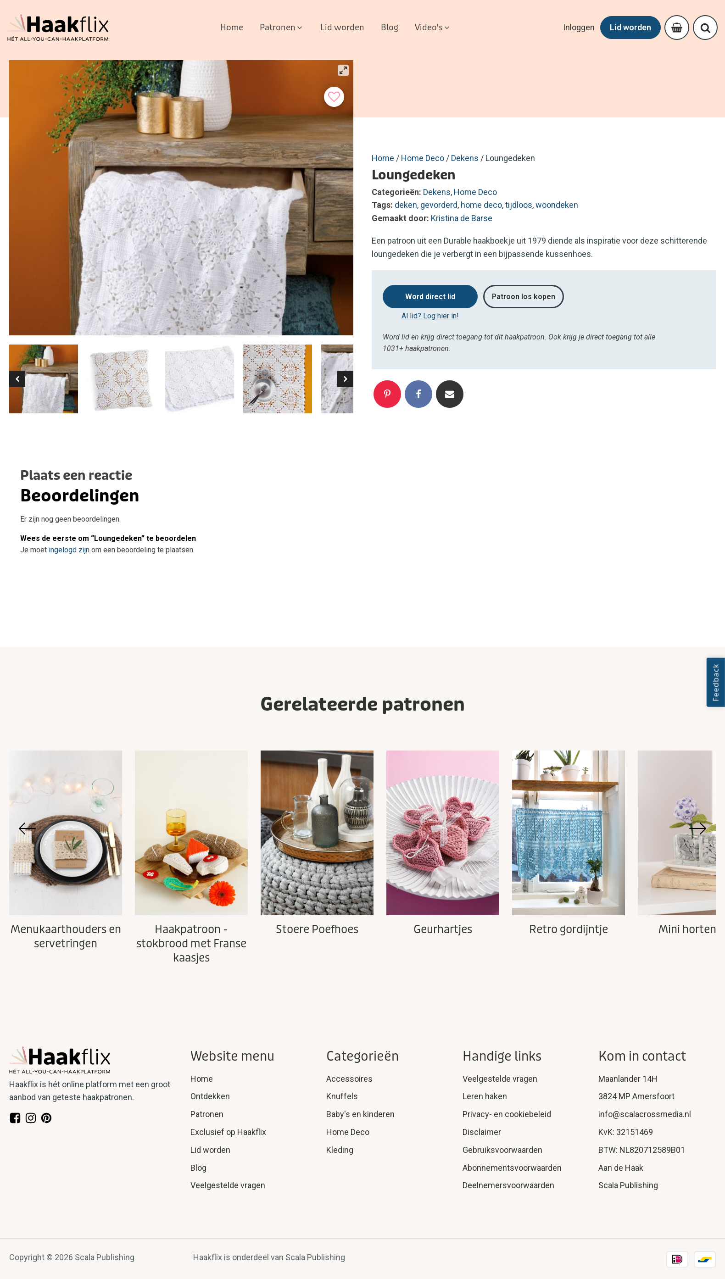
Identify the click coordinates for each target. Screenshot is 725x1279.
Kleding (339, 1150)
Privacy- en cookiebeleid (507, 1114)
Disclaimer (482, 1132)
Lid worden (630, 27)
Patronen (206, 1114)
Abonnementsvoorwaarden (512, 1168)
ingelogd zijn (69, 549)
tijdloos (518, 205)
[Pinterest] (387, 394)
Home (383, 158)
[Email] (449, 394)
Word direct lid (430, 296)
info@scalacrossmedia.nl (644, 1114)
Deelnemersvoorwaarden (508, 1185)
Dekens (465, 158)
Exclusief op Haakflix (228, 1132)
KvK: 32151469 (625, 1132)
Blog (198, 1168)
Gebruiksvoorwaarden (502, 1150)
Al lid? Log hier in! (430, 315)
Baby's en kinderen (360, 1114)
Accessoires (349, 1079)
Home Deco (422, 158)
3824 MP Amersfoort (636, 1096)
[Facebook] (418, 394)
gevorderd (438, 205)
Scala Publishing (628, 1185)
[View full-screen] (343, 70)
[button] (281, 28)
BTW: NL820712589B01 (641, 1150)
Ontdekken (210, 1096)
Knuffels (342, 1096)
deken (406, 205)
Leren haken (485, 1096)
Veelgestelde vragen (227, 1185)
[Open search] (705, 27)
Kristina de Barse (461, 218)
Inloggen (579, 27)
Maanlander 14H (628, 1079)
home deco (481, 205)
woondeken (556, 205)
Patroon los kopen (523, 296)
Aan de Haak (620, 1168)
